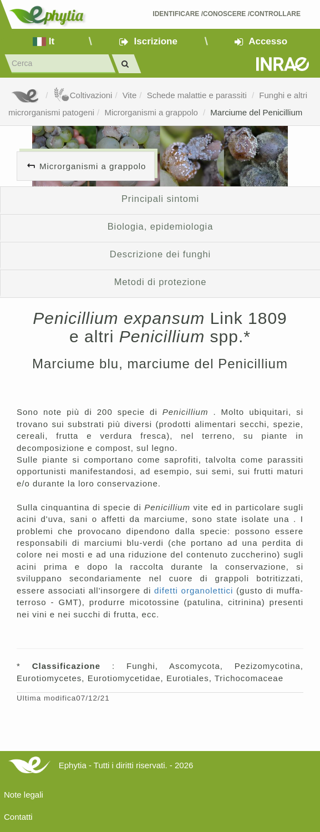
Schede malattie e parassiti (198, 95)
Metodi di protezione (160, 282)
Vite (130, 95)
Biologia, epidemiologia (161, 226)
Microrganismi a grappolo (152, 112)
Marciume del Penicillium (256, 112)
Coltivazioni (83, 95)
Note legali (23, 794)
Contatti (18, 816)
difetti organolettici (195, 590)
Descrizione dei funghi (160, 254)
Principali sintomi (160, 199)
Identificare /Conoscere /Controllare (227, 14)
